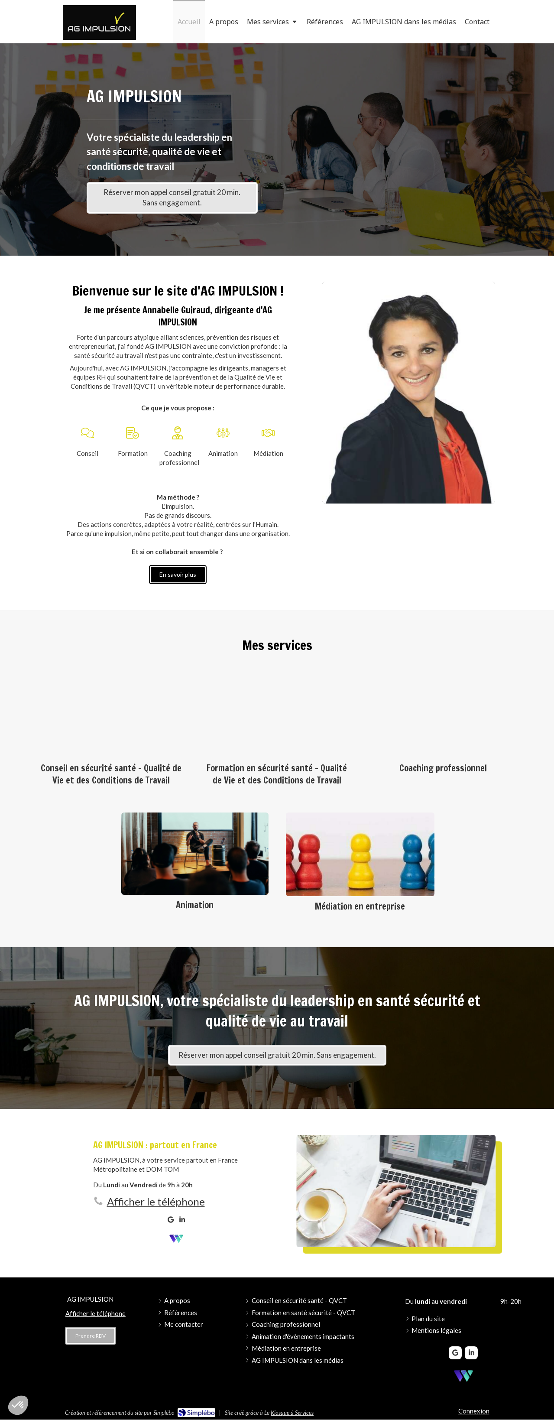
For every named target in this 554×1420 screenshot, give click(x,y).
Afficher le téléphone (156, 1201)
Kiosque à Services (292, 1412)
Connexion (473, 1411)
